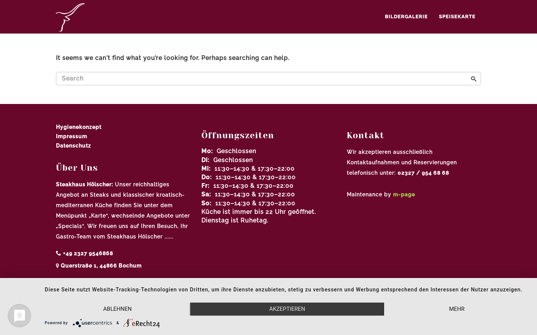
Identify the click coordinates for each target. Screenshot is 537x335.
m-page (404, 194)
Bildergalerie (406, 16)
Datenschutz (73, 146)
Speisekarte (457, 16)
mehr (457, 309)
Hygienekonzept (78, 127)
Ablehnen (117, 309)
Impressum (71, 136)
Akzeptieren (287, 309)
